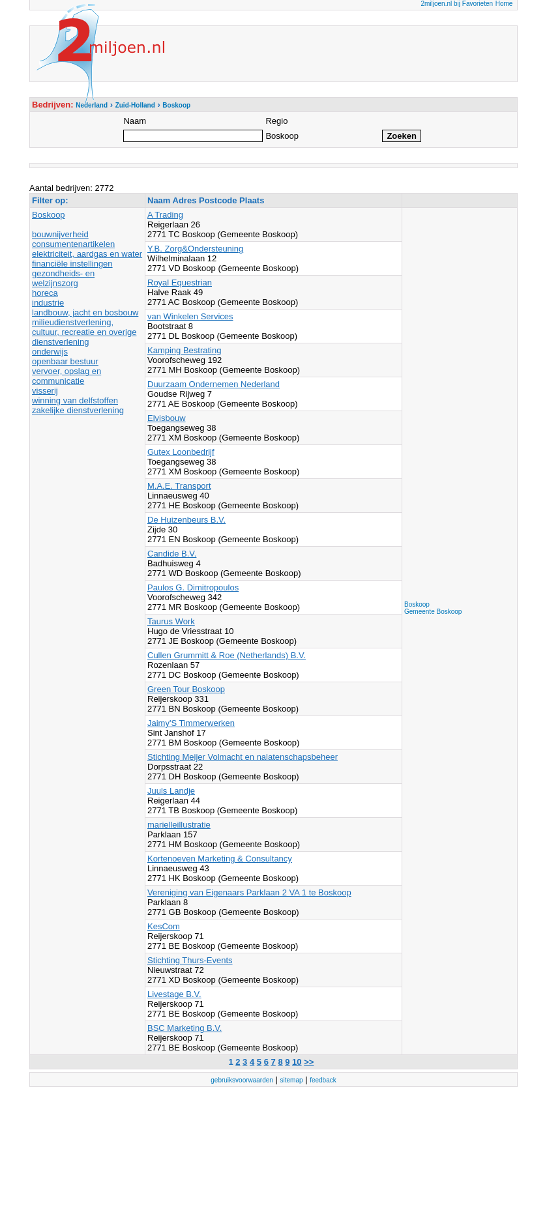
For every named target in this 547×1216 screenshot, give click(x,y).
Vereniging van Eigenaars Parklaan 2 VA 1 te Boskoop (249, 892)
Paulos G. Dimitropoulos (193, 587)
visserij (45, 391)
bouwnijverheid (60, 234)
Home (504, 3)
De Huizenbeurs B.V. (186, 520)
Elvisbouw (166, 418)
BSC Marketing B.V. (184, 1028)
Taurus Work (171, 621)
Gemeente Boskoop (433, 611)
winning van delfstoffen (75, 400)
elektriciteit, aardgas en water (87, 254)
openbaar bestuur (65, 361)
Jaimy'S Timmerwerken (191, 723)
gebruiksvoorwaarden (242, 1080)
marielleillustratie (179, 825)
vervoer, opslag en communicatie (66, 376)
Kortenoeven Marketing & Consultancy (219, 858)
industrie (48, 303)
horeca (45, 293)
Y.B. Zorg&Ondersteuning (195, 248)
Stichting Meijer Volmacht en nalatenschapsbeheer (242, 757)
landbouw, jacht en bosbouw (85, 312)
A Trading (165, 215)
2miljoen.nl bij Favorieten (457, 3)
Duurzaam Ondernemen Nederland (213, 384)
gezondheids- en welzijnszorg (63, 278)
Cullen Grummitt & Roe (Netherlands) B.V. (226, 655)
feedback (323, 1080)
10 (296, 1062)
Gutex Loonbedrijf (180, 452)
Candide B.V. (171, 553)
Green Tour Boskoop (186, 689)
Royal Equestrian (179, 282)
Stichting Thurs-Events (190, 960)
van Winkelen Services (190, 316)
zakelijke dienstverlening (78, 410)
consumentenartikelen (73, 244)
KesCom (163, 926)
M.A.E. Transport (179, 486)
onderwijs (50, 351)
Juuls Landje (171, 791)
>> (309, 1062)
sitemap (291, 1080)
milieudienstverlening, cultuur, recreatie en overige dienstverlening (84, 332)
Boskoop (48, 215)
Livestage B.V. (174, 994)
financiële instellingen (72, 263)
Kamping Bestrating (184, 350)
